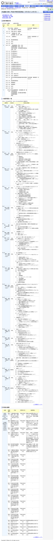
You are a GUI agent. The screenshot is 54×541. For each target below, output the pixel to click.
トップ (50, 6)
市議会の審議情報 (9, 7)
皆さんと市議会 (11, 6)
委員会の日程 (47, 18)
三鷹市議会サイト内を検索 (47, 3)
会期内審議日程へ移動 (7, 15)
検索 (29, 2)
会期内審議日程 (6, 20)
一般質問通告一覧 (7, 98)
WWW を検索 (37, 3)
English (17, 2)
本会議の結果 (47, 16)
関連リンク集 (50, 0)
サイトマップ (42, 0)
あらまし (4, 6)
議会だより (44, 6)
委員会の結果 (47, 19)
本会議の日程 (18, 7)
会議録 (39, 6)
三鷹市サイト (19, 3)
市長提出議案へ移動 (6, 17)
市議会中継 (33, 6)
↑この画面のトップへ (37, 404)
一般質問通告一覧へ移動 (7, 16)
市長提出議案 (5, 407)
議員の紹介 (20, 6)
